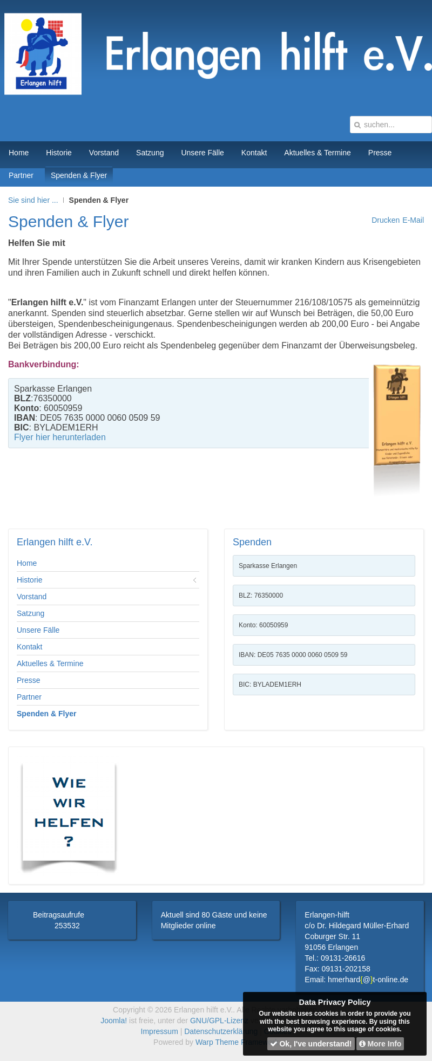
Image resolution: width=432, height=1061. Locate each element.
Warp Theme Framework (237, 1042)
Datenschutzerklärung (221, 1031)
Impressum (159, 1031)
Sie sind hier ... (33, 200)
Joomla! (113, 1020)
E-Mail (413, 220)
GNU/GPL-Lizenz (219, 1020)
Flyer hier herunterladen (60, 437)
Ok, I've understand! (311, 1043)
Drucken (386, 220)
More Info (380, 1043)
